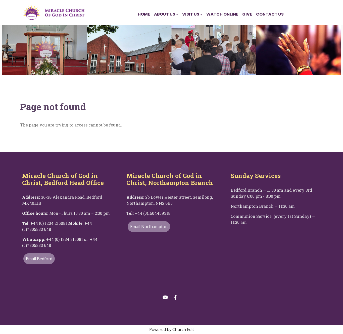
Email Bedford (39, 258)
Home (144, 14)
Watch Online (222, 14)
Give (247, 14)
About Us (164, 14)
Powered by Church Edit (171, 329)
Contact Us (270, 14)
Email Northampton (149, 226)
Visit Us (190, 14)
